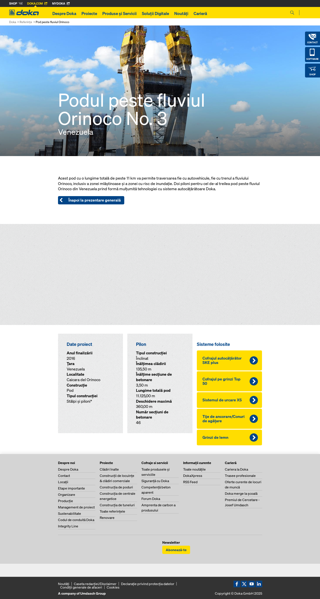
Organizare (66, 494)
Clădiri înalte (109, 469)
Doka (12, 22)
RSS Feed (190, 482)
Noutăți (181, 13)
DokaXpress (192, 475)
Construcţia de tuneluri (117, 505)
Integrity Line (68, 526)
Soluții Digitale (155, 13)
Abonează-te (176, 549)
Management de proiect (76, 507)
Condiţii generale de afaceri (81, 587)
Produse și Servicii (119, 13)
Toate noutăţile (194, 469)
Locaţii (63, 482)
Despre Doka (64, 13)
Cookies (113, 587)
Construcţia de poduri (116, 487)
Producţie (65, 500)
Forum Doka (150, 498)
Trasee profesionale (240, 475)
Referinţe (26, 22)
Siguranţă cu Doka (155, 480)
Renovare (107, 517)
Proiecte (89, 13)
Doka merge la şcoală (241, 493)
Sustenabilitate (69, 513)
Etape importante (71, 488)
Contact (64, 475)
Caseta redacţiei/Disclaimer (95, 583)
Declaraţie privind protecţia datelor (147, 583)
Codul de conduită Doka (76, 519)
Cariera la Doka (236, 469)
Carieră (200, 13)
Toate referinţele (112, 511)
